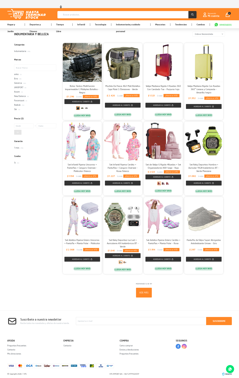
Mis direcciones (14, 353)
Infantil (81, 24)
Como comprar (126, 345)
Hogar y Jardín (11, 25)
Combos (201, 24)
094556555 (225, 24)
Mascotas (160, 24)
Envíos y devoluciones (129, 349)
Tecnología (100, 24)
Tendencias (181, 24)
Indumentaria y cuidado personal (128, 25)
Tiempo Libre (60, 25)
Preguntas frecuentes (16, 345)
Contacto (11, 349)
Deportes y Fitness (35, 25)
